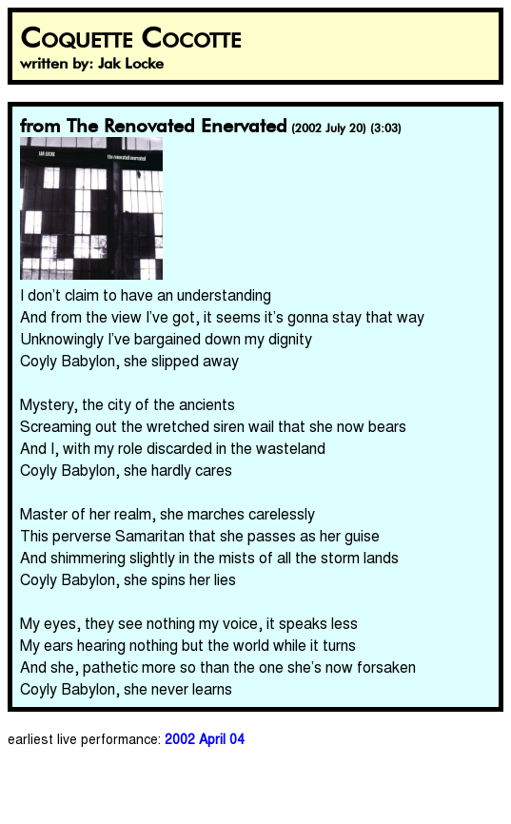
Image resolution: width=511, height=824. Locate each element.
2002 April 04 (205, 738)
